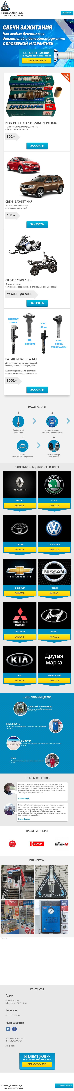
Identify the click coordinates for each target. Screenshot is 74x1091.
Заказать (37, 146)
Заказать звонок (64, 1085)
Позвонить (67, 13)
